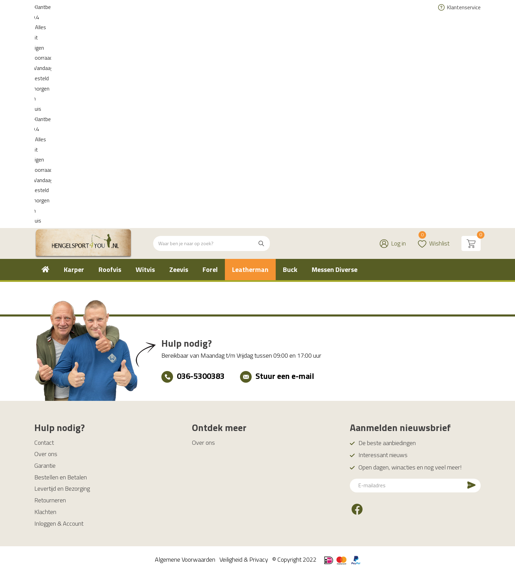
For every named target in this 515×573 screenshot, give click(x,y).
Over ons (45, 453)
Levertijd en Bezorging (62, 488)
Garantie (45, 465)
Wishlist (433, 25)
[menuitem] (45, 56)
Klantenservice (464, 7)
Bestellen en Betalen (60, 477)
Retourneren (50, 500)
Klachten (45, 511)
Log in (398, 29)
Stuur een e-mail (284, 376)
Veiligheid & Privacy (243, 559)
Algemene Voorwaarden (185, 559)
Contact (44, 442)
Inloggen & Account (58, 523)
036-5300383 (201, 376)
